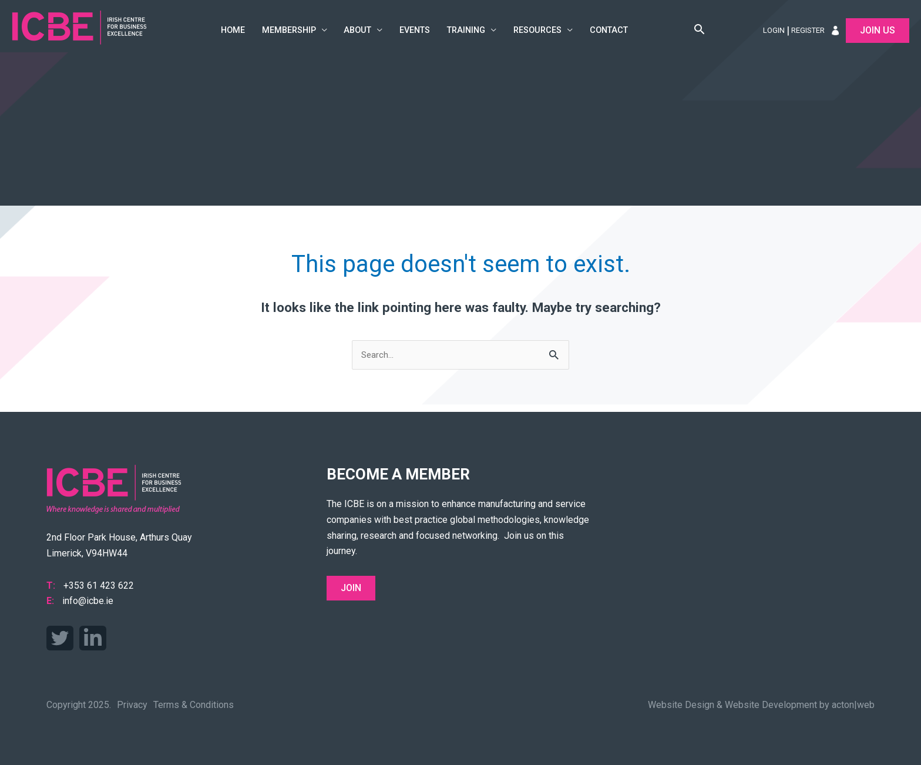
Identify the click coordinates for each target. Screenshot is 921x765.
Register (808, 30)
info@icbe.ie (87, 600)
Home (233, 30)
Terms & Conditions (193, 704)
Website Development (771, 704)
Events (414, 30)
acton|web (853, 704)
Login (774, 30)
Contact (609, 30)
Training (466, 30)
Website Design (681, 704)
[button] (699, 30)
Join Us (877, 30)
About (357, 30)
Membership (289, 30)
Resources (537, 30)
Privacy (132, 704)
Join (351, 587)
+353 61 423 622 (98, 585)
